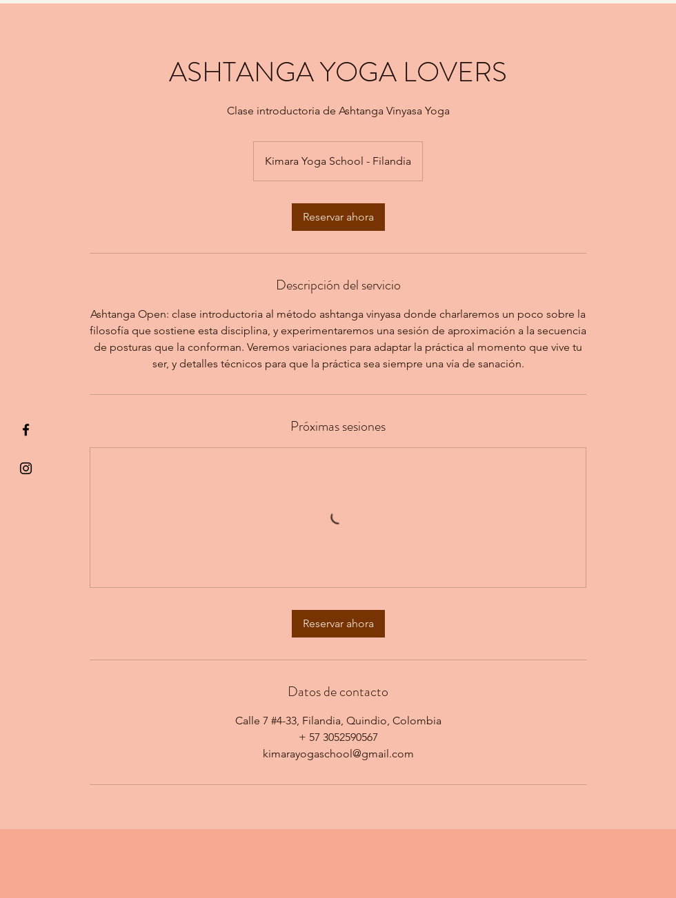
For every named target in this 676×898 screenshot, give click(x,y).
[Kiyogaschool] (26, 468)
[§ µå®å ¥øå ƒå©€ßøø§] (26, 430)
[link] (338, 217)
